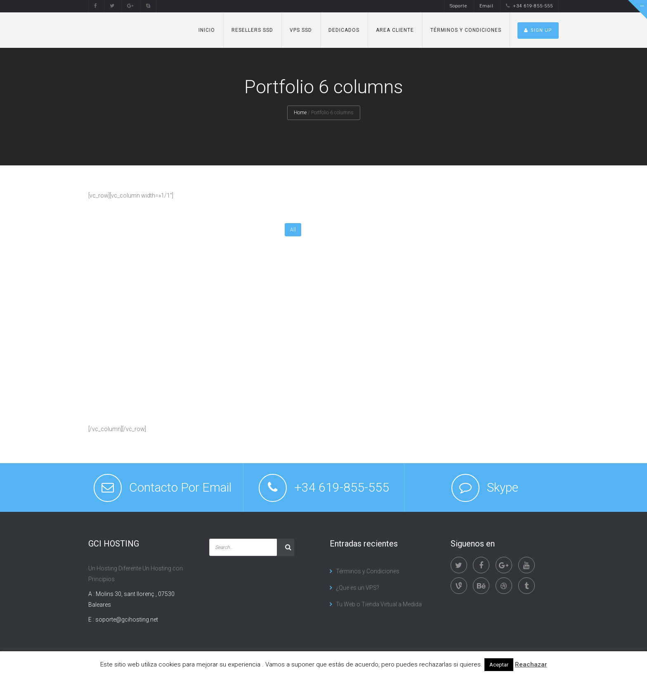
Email (486, 6)
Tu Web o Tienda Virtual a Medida (379, 604)
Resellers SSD (252, 30)
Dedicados (343, 30)
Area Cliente (395, 30)
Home (300, 112)
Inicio (206, 30)
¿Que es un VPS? (357, 587)
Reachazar (531, 664)
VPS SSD (301, 30)
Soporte (458, 6)
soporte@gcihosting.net (126, 619)
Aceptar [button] (498, 665)
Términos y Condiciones (465, 30)
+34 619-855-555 (529, 6)
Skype (502, 487)
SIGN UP (538, 30)
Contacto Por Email (180, 487)
